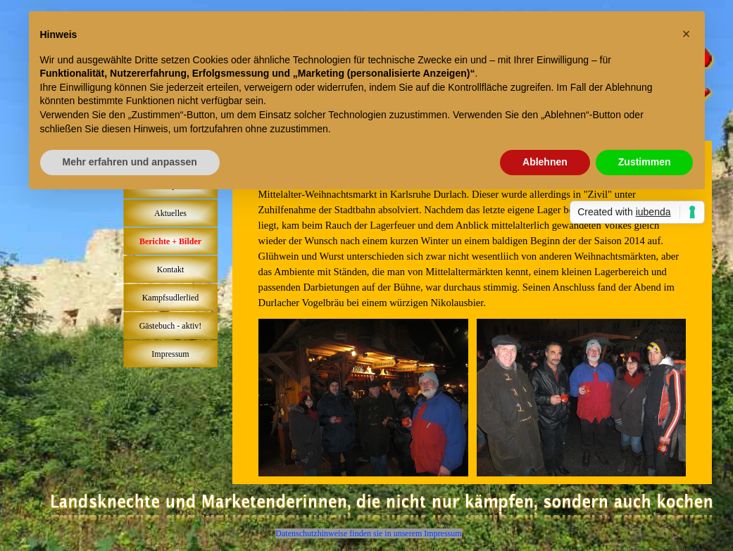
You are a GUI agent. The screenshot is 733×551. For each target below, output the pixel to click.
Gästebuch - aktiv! (170, 326)
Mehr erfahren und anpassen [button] (130, 161)
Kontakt (170, 269)
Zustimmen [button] (644, 161)
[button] (686, 34)
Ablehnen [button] (545, 161)
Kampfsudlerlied (170, 298)
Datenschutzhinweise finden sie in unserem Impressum (368, 533)
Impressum (170, 354)
